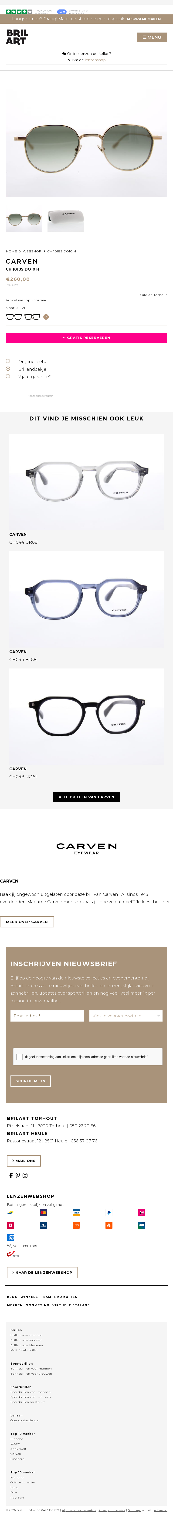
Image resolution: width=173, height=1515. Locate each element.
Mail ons (24, 1160)
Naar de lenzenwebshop (42, 1272)
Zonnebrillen (21, 1363)
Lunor (15, 1487)
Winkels (29, 1297)
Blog (12, 1297)
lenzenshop (95, 60)
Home (11, 251)
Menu (154, 37)
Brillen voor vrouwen (26, 1340)
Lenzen (16, 1415)
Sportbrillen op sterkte (28, 1402)
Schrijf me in (31, 1081)
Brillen (16, 1330)
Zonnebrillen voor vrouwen (31, 1373)
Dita (13, 1492)
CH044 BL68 (23, 659)
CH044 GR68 (23, 542)
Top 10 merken (23, 1434)
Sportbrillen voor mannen (30, 1392)
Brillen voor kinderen (26, 1345)
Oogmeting (38, 1305)
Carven (15, 1453)
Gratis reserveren (86, 337)
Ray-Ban (17, 1497)
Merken (15, 1305)
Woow (15, 1444)
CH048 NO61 (23, 776)
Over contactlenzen (25, 1420)
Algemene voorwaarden (79, 1510)
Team (46, 1297)
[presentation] (48, 1036)
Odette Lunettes (22, 1482)
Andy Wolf (18, 1449)
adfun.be (160, 1510)
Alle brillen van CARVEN (87, 797)
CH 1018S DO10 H (61, 251)
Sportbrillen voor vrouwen (30, 1397)
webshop (32, 251)
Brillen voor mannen (26, 1335)
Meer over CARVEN (27, 922)
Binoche (16, 1439)
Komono (17, 1477)
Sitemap (134, 1510)
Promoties (65, 1297)
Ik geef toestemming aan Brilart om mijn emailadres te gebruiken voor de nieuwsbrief (86, 1057)
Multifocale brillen (24, 1350)
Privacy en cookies (112, 1510)
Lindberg (17, 1459)
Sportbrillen (20, 1387)
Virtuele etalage (71, 1305)
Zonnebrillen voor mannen (31, 1368)
